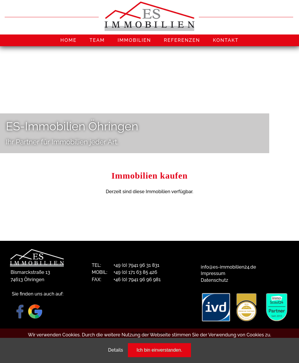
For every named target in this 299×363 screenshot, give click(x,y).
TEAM (97, 40)
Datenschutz (214, 280)
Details (115, 350)
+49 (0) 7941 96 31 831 (136, 265)
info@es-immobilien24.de (228, 267)
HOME (68, 40)
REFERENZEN (182, 40)
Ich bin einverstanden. (159, 350)
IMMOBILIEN (134, 40)
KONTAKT (226, 40)
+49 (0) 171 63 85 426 (135, 272)
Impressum (213, 273)
